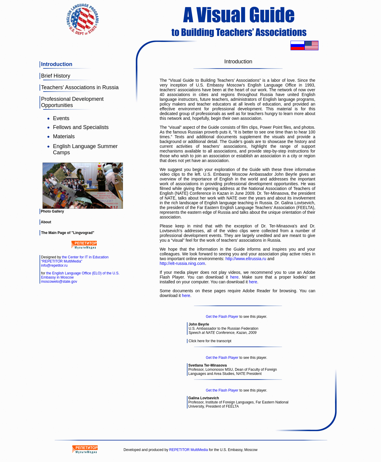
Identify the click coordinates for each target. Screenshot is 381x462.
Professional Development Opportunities (72, 102)
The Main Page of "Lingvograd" (67, 233)
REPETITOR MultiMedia (188, 450)
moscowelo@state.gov (59, 281)
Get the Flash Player (222, 317)
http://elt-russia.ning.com (182, 263)
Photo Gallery (52, 211)
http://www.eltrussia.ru (245, 258)
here (234, 277)
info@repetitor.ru (54, 265)
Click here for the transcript (210, 341)
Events (61, 118)
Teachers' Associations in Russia (80, 87)
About (46, 222)
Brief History (55, 76)
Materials (64, 136)
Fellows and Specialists (81, 127)
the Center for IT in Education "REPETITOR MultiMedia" (75, 259)
